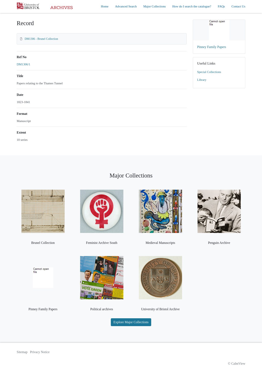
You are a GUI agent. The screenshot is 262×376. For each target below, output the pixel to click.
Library (201, 79)
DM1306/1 (23, 64)
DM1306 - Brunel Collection (41, 38)
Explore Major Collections (131, 322)
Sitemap (22, 352)
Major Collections (154, 6)
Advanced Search (126, 6)
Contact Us (238, 6)
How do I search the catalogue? (191, 6)
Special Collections (209, 72)
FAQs (221, 6)
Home (105, 6)
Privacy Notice (40, 352)
